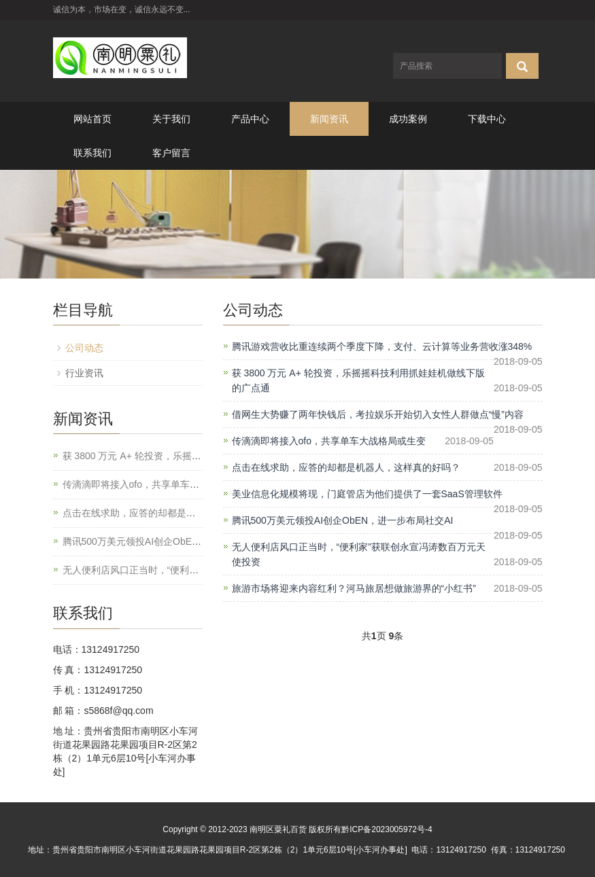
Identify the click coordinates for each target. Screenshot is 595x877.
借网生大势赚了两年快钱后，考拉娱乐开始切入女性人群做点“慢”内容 (378, 414)
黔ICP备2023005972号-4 (386, 829)
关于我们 (171, 118)
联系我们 (92, 152)
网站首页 (92, 118)
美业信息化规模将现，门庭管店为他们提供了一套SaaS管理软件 (367, 493)
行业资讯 (84, 373)
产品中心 (250, 118)
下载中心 (487, 118)
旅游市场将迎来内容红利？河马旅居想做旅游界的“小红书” (354, 588)
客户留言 (171, 152)
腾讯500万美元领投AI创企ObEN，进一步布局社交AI (343, 520)
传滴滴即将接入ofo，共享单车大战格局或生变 (329, 440)
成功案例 (408, 118)
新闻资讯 (329, 118)
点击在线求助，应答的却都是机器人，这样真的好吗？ (346, 467)
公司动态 (84, 347)
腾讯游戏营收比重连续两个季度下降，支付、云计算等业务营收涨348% (382, 346)
